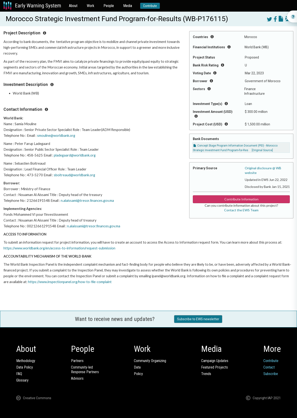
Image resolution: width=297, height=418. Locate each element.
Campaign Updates (214, 361)
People (108, 5)
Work (90, 5)
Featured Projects (214, 367)
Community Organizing (150, 361)
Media (127, 5)
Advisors (77, 378)
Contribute (150, 6)
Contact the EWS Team (241, 210)
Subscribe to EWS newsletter (198, 319)
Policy (138, 374)
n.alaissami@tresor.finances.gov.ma (87, 200)
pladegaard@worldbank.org (75, 155)
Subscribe (270, 374)
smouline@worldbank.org (56, 135)
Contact (269, 367)
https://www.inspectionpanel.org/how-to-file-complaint (70, 282)
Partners (77, 361)
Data (137, 367)
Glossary (22, 380)
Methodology (25, 361)
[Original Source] (262, 150)
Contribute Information (241, 199)
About (73, 5)
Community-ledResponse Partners (85, 369)
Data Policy (24, 367)
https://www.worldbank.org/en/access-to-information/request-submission (59, 248)
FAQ (19, 374)
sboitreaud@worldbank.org (74, 175)
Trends (206, 374)
